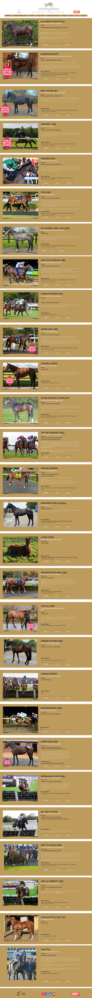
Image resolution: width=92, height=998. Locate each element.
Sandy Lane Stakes (64, 444)
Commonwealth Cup (51, 446)
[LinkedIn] (50, 994)
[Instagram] (43, 994)
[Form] (56, 44)
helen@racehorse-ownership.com (55, 12)
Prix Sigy (56, 444)
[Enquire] (67, 44)
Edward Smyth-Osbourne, (53, 27)
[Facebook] (46, 994)
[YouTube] (53, 994)
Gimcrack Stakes (58, 443)
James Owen (50, 850)
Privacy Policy (50, 990)
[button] (46, 183)
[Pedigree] (46, 44)
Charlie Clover (49, 60)
